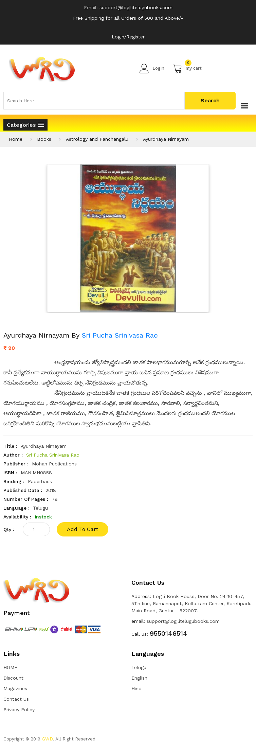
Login (152, 68)
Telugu (138, 667)
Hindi (137, 688)
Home (15, 139)
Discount (13, 678)
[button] (25, 125)
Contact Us (16, 699)
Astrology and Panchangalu (97, 139)
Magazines (15, 688)
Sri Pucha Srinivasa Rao (120, 335)
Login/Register (128, 36)
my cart (187, 68)
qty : (8, 529)
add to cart (82, 529)
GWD (47, 738)
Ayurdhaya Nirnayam (166, 139)
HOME (10, 667)
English (139, 678)
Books (44, 139)
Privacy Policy (19, 709)
